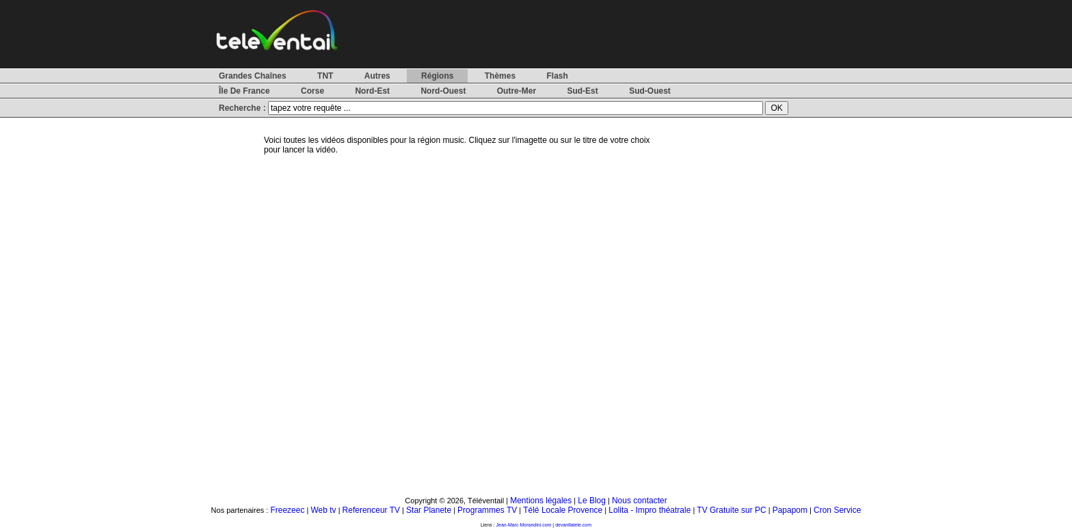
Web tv (323, 510)
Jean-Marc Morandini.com (524, 524)
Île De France (244, 91)
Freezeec (287, 510)
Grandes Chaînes (252, 76)
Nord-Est (372, 91)
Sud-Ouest (650, 91)
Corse (312, 91)
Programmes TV (487, 510)
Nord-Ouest (443, 91)
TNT (325, 76)
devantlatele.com (573, 524)
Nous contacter (639, 500)
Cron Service (837, 510)
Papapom (790, 510)
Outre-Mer (516, 91)
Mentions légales (541, 500)
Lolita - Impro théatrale (649, 510)
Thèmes (500, 76)
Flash (556, 76)
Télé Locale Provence (562, 510)
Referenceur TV (372, 510)
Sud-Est (582, 91)
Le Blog (592, 500)
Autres (377, 76)
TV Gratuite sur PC (731, 510)
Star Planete (428, 510)
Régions (437, 76)
